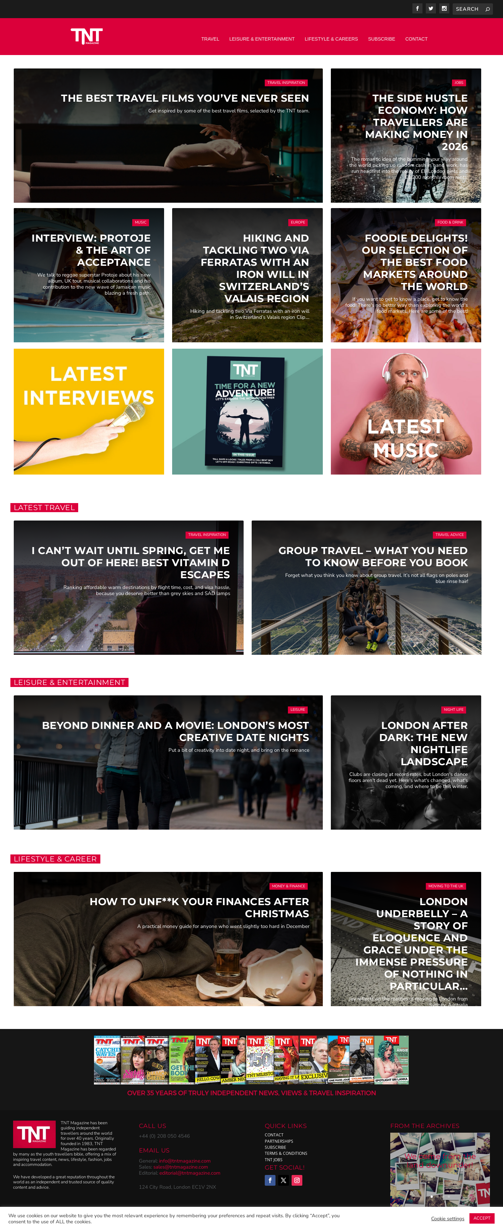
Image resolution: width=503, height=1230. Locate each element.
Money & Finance (288, 881)
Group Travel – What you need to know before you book (373, 551)
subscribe (275, 1142)
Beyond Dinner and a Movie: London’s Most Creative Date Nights (175, 726)
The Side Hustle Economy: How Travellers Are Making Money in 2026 (416, 117)
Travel (210, 34)
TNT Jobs (274, 1155)
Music (140, 217)
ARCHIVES (443, 1121)
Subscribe (381, 34)
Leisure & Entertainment (262, 34)
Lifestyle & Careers (331, 34)
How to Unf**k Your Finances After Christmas (199, 902)
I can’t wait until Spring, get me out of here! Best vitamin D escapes (131, 557)
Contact (416, 34)
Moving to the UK (446, 881)
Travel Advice (450, 529)
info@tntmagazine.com (185, 1155)
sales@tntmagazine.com (180, 1162)
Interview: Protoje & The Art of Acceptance (91, 245)
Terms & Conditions (286, 1148)
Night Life (453, 704)
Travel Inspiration (286, 77)
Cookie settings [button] (447, 1219)
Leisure (298, 704)
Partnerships (279, 1136)
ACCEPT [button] (482, 1218)
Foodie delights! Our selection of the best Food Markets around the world (415, 257)
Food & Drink (450, 217)
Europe (298, 217)
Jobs (459, 77)
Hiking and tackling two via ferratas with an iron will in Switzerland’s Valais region (255, 263)
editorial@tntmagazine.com (189, 1168)
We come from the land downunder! (440, 1156)
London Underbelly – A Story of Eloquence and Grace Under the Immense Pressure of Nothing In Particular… (411, 938)
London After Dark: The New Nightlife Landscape (423, 738)
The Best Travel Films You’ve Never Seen (185, 93)
